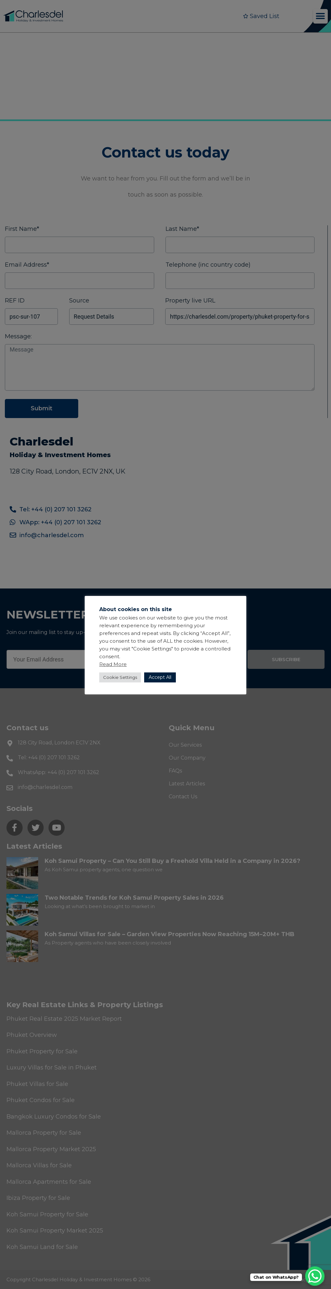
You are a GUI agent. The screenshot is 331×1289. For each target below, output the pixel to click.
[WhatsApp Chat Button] (315, 1276)
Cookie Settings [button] (120, 677)
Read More (113, 664)
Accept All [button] (160, 677)
